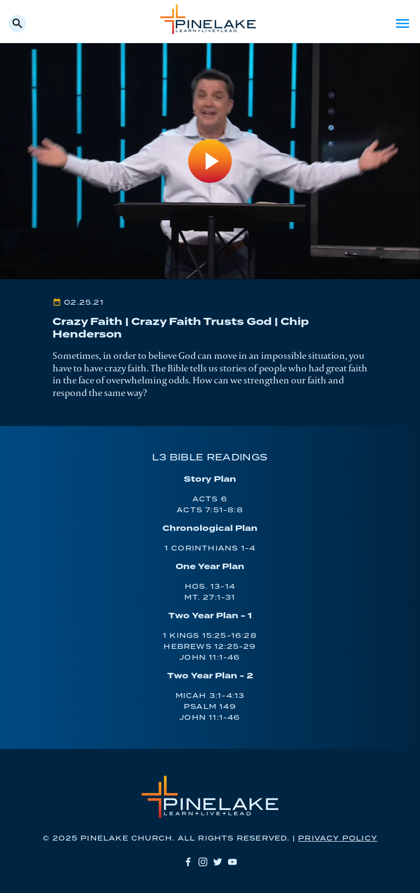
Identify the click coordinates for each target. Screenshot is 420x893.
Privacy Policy (337, 838)
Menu (402, 23)
